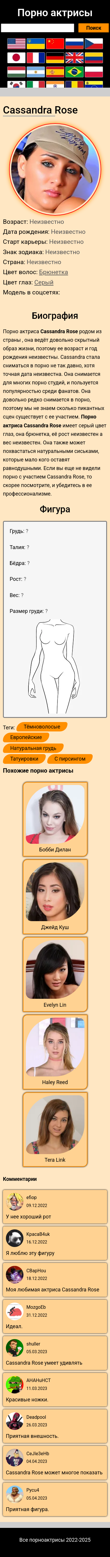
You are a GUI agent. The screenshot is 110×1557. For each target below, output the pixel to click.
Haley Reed (55, 1082)
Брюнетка (53, 272)
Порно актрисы (54, 12)
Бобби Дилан (55, 850)
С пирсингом (70, 759)
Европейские (26, 737)
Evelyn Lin (55, 1005)
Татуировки (24, 759)
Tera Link (55, 1160)
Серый (43, 282)
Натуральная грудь (33, 748)
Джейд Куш (55, 927)
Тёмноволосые (42, 727)
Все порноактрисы (42, 1540)
